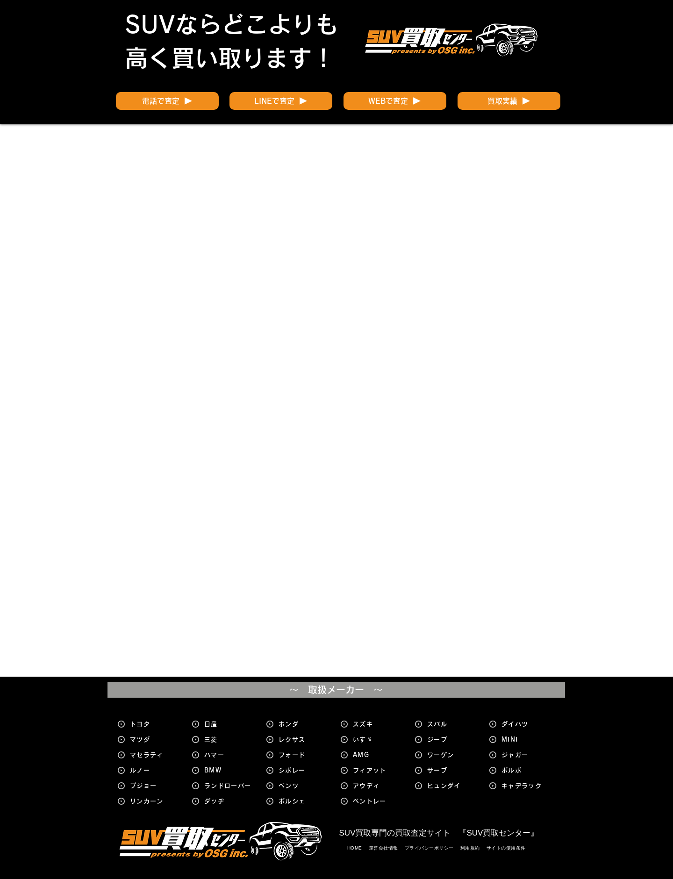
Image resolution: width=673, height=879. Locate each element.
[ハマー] (229, 755)
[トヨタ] (154, 724)
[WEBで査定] (395, 101)
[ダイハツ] (526, 724)
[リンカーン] (154, 801)
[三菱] (229, 739)
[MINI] (526, 739)
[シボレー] (303, 770)
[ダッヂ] (229, 801)
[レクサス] (303, 739)
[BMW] (229, 770)
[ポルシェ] (303, 801)
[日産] (229, 724)
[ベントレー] (377, 801)
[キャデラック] (526, 786)
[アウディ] (377, 786)
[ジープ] (452, 739)
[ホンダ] (303, 724)
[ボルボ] (526, 770)
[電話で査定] (167, 101)
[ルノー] (154, 770)
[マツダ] (154, 739)
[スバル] (452, 724)
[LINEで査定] (280, 101)
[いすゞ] (377, 739)
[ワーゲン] (452, 755)
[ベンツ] (303, 786)
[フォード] (303, 755)
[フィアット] (377, 770)
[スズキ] (377, 724)
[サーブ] (452, 770)
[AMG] (377, 755)
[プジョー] (154, 786)
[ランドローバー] (229, 786)
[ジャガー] (526, 755)
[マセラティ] (154, 755)
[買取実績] (509, 101)
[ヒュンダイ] (452, 786)
